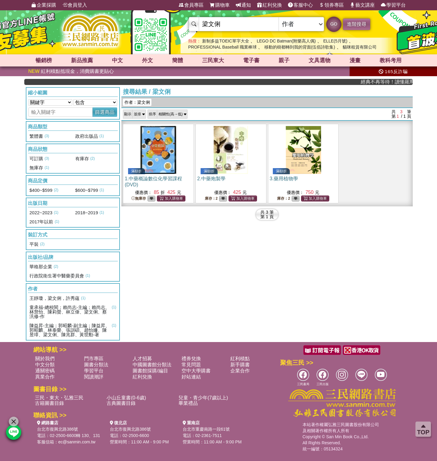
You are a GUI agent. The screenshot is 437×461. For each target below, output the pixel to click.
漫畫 (355, 60)
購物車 (220, 5)
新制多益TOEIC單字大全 (225, 41)
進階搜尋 (356, 24)
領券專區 (331, 5)
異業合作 (45, 376)
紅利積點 (240, 358)
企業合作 (240, 370)
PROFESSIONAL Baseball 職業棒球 (222, 47)
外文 (147, 60)
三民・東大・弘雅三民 (59, 397)
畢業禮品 (188, 403)
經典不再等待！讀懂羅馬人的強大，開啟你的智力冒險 (391, 81)
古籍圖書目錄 (49, 403)
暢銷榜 (44, 60)
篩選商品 (104, 112)
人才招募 (142, 358)
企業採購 (43, 5)
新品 (82, 60)
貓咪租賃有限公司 (360, 47)
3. (284, 178)
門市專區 (93, 358)
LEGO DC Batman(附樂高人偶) (286, 41)
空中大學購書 (196, 370)
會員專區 (191, 5)
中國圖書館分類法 (152, 364)
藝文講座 (362, 5)
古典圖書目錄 (121, 403)
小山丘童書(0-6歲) (126, 397)
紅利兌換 (269, 5)
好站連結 (191, 376)
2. (211, 178)
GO (333, 23)
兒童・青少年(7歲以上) (203, 397)
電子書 (251, 60)
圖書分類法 (96, 364)
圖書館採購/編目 (150, 370)
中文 (117, 60)
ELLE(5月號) (335, 41)
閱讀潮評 (93, 376)
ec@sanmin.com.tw (76, 441)
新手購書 (240, 364)
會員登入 (74, 5)
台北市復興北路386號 (57, 429)
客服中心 (300, 5)
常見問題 (191, 364)
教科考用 (390, 60)
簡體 (177, 60)
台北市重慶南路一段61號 (206, 429)
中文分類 (45, 364)
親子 (284, 60)
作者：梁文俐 (137, 102)
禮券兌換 (191, 358)
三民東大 (213, 60)
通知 (243, 5)
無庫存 (138, 198)
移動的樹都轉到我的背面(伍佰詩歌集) (299, 47)
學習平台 (393, 5)
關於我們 (45, 358)
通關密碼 (45, 370)
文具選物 (319, 60)
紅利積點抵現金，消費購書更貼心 (71, 71)
